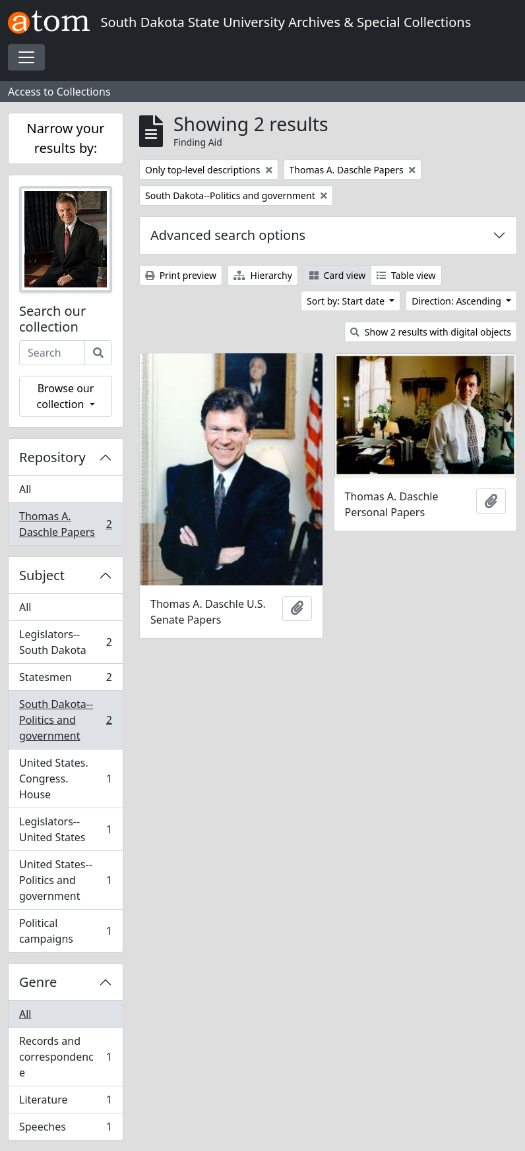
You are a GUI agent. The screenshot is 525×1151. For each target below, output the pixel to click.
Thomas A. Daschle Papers (65, 524)
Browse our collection (65, 396)
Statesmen (65, 680)
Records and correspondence (65, 1057)
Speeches (65, 1129)
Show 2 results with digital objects (430, 332)
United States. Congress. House (65, 778)
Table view (406, 275)
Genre (38, 982)
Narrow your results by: (65, 138)
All (25, 489)
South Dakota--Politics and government (65, 720)
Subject (42, 575)
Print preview (180, 275)
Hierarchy (262, 275)
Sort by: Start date (347, 301)
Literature (65, 1102)
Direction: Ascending (457, 301)
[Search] (98, 352)
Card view (337, 275)
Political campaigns (65, 931)
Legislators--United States (65, 829)
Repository (52, 457)
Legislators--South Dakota (65, 642)
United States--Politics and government (65, 880)
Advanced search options (227, 235)
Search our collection (52, 319)
